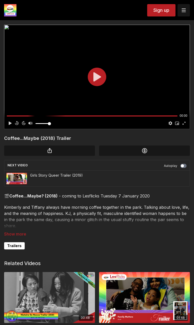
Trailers (14, 245)
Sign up (161, 10)
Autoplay (175, 166)
